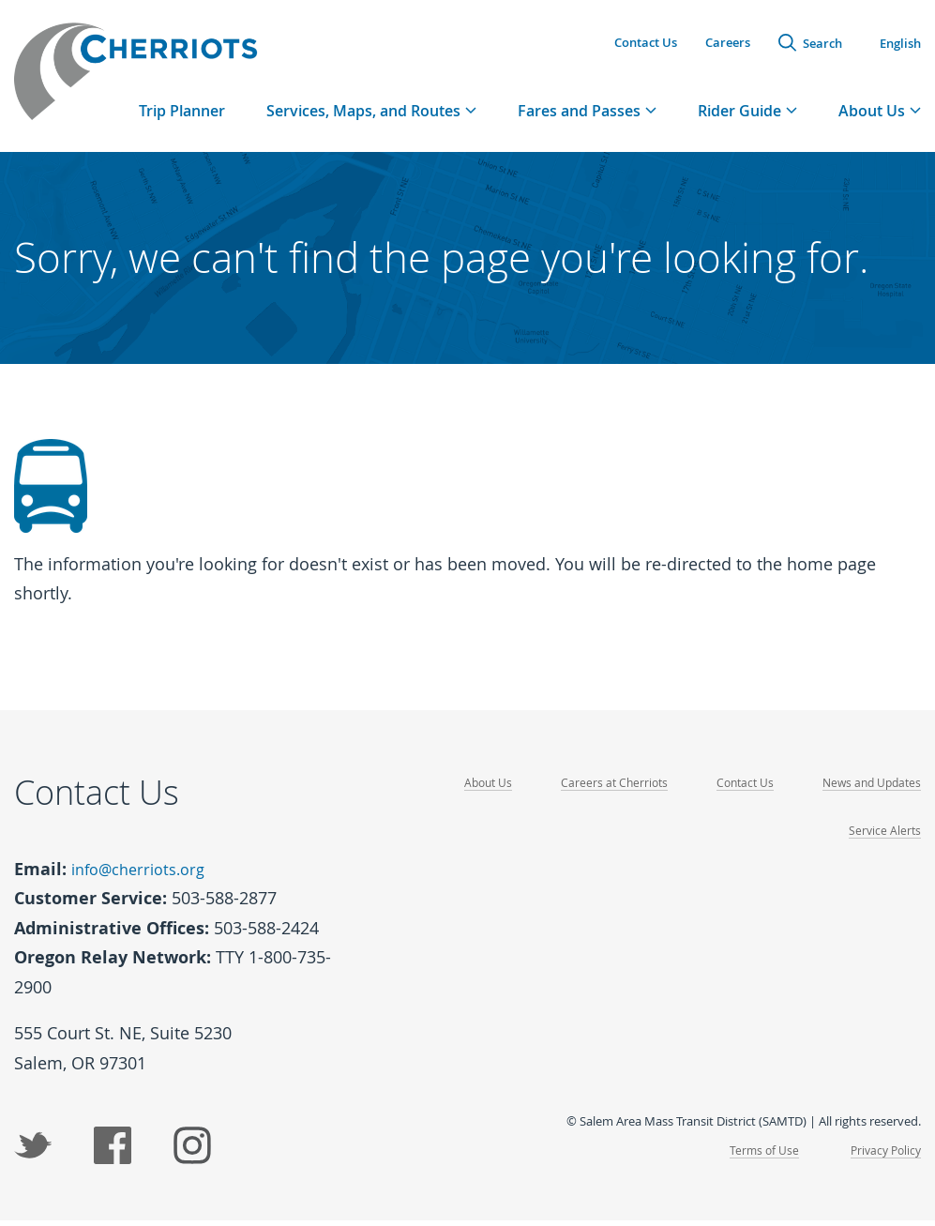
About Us (472, 789)
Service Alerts (884, 838)
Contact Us (645, 42)
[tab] (371, 117)
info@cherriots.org (145, 876)
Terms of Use (757, 1155)
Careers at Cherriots (602, 789)
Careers (727, 42)
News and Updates (868, 789)
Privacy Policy (883, 1155)
